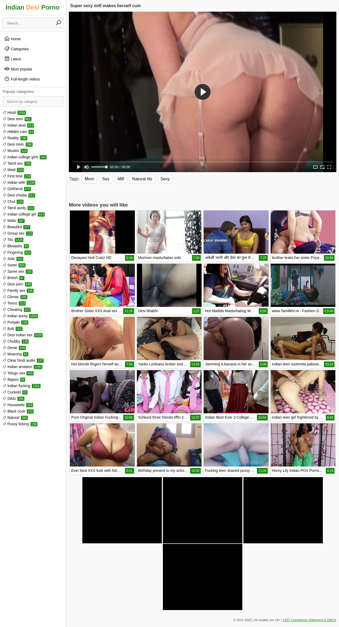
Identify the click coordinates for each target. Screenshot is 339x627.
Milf (121, 179)
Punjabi (15, 322)
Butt (13, 328)
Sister (14, 265)
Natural (15, 417)
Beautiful (16, 227)
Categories (16, 49)
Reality (15, 138)
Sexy (165, 179)
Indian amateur (22, 367)
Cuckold (15, 392)
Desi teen (17, 119)
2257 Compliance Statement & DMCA (309, 620)
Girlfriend (17, 189)
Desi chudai (19, 195)
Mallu (14, 220)
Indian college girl (24, 214)
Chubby (16, 341)
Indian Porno (33, 7)
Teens (14, 303)
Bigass (14, 379)
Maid (13, 170)
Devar (14, 348)
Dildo (13, 398)
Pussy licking (20, 424)
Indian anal (18, 125)
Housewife (18, 405)
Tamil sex (17, 163)
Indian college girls (25, 157)
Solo (13, 259)
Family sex (18, 290)
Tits (13, 240)
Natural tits (142, 179)
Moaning (15, 354)
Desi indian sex (23, 335)
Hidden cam (18, 131)
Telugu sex (18, 373)
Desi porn (17, 284)
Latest (12, 59)
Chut (13, 201)
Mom (89, 179)
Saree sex (18, 271)
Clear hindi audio (23, 360)
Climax (15, 297)
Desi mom (18, 144)
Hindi (14, 112)
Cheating (17, 309)
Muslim (15, 151)
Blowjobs (16, 246)
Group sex (18, 233)
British (13, 278)
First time (17, 176)
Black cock (18, 411)
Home (12, 39)
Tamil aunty (18, 208)
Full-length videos (22, 79)
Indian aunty (20, 316)
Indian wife (19, 182)
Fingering (17, 252)
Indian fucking (22, 386)
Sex (106, 179)
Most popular (18, 69)
